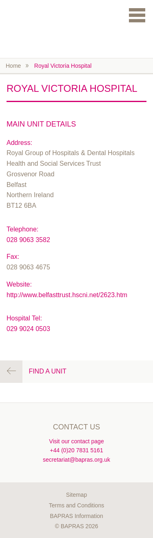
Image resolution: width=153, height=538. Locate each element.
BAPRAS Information (76, 516)
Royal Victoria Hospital (63, 65)
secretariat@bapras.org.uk (76, 459)
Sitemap (76, 494)
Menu (137, 15)
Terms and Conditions (76, 505)
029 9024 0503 (28, 328)
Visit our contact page (76, 441)
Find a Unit (47, 371)
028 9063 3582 (28, 239)
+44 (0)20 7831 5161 (76, 450)
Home (13, 65)
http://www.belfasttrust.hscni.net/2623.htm (67, 294)
